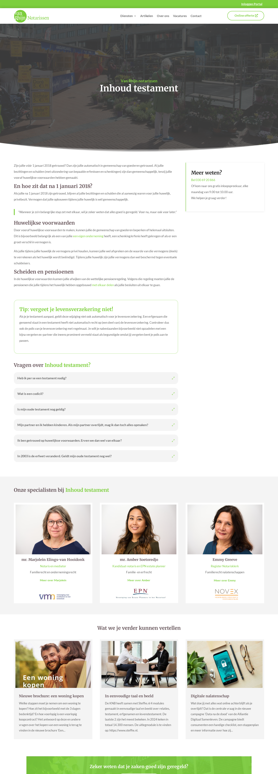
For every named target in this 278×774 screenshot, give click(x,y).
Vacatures (180, 16)
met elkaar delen (103, 285)
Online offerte (244, 15)
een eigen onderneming (88, 236)
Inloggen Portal (251, 4)
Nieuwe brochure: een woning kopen (51, 696)
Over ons (163, 16)
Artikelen (146, 16)
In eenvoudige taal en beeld (129, 696)
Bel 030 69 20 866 (203, 180)
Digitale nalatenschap (210, 696)
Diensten (126, 16)
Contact (196, 16)
